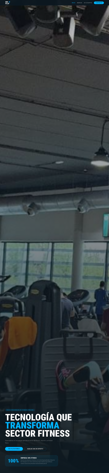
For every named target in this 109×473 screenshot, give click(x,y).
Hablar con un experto (35, 449)
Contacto (99, 2)
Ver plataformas (14, 448)
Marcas (79, 2)
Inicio (73, 2)
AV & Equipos (88, 2)
